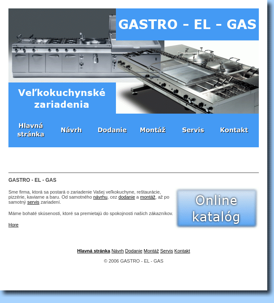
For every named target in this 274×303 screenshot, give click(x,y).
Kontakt (182, 250)
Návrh (117, 250)
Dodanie (133, 250)
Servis (166, 250)
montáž (148, 196)
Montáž (151, 250)
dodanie (126, 196)
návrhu (100, 196)
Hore (13, 224)
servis (33, 202)
